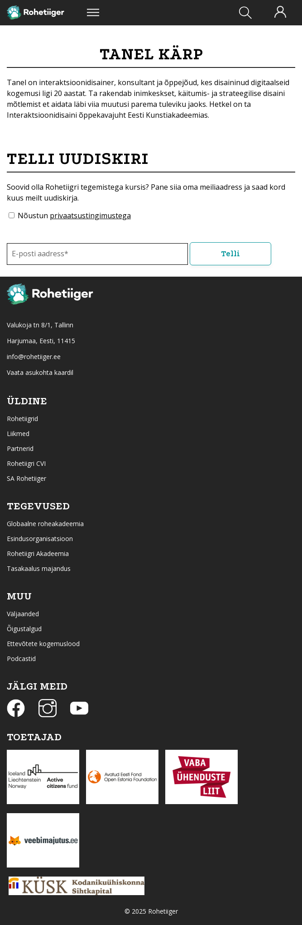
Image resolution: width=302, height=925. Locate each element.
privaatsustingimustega (90, 215)
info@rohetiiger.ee (34, 356)
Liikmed (18, 433)
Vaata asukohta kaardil (40, 372)
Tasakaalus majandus (39, 568)
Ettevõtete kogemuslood (43, 643)
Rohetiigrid (22, 418)
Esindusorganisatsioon (40, 538)
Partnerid (20, 448)
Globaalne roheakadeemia (45, 523)
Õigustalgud (24, 628)
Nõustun (74, 215)
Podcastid (21, 658)
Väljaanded (23, 613)
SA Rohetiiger (26, 478)
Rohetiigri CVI (26, 463)
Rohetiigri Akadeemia (38, 553)
